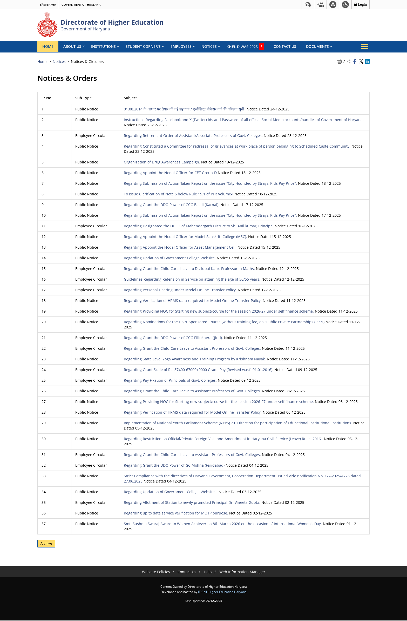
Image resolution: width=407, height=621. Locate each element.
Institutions (105, 46)
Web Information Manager (242, 572)
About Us (74, 46)
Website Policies (156, 572)
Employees (183, 46)
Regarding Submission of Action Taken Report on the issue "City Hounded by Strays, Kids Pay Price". (210, 183)
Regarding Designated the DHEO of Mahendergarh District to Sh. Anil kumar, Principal (199, 225)
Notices (210, 46)
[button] (320, 4)
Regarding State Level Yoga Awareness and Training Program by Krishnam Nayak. (195, 358)
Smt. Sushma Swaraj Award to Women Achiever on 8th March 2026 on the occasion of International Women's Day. (223, 523)
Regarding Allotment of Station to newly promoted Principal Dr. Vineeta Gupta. (192, 502)
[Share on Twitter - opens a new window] (361, 62)
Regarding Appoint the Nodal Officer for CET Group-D (170, 172)
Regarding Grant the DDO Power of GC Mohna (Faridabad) (174, 465)
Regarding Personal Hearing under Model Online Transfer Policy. (180, 289)
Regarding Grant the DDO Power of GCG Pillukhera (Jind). (173, 337)
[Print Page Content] (339, 62)
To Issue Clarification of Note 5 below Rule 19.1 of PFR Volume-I (178, 193)
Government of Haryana (81, 4)
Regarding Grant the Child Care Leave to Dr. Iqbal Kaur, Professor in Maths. (189, 268)
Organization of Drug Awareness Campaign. (162, 162)
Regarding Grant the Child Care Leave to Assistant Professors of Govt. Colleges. (192, 348)
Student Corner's (145, 46)
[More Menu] (364, 46)
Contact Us (285, 46)
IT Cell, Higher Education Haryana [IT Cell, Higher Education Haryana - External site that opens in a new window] (222, 592)
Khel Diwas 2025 (245, 46)
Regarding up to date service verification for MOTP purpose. (176, 513)
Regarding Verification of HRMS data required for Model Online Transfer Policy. (193, 300)
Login (362, 4)
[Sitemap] (333, 4)
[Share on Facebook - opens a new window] (354, 62)
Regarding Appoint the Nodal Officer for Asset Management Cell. (180, 247)
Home (47, 46)
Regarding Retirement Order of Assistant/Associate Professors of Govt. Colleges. (193, 135)
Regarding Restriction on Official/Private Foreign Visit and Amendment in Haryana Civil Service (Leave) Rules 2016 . (223, 438)
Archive (47, 543)
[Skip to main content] (308, 4)
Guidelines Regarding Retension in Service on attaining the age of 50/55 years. (192, 279)
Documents (319, 46)
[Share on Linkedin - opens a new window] (367, 62)
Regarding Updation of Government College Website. (170, 257)
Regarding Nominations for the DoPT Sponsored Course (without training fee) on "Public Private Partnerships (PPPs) (224, 321)
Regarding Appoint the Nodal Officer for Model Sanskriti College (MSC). (185, 236)
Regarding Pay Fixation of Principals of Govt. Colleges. (170, 380)
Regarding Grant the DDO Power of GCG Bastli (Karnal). (171, 204)
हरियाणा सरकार (48, 4)
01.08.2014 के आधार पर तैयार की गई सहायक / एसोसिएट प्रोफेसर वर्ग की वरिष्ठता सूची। (185, 109)
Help (208, 572)
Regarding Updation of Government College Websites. (171, 491)
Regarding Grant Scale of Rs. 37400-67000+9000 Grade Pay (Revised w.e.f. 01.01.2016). (198, 369)
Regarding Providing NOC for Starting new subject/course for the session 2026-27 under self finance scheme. (219, 311)
